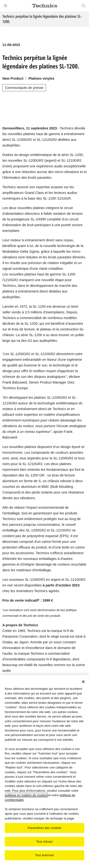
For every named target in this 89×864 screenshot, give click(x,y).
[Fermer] (83, 682)
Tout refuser (44, 841)
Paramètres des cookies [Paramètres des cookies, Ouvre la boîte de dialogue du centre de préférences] (44, 828)
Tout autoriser (44, 855)
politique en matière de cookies (26, 795)
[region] (44, 769)
